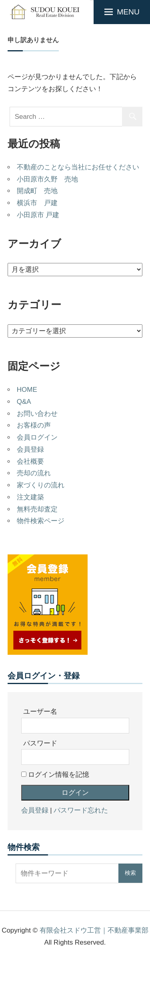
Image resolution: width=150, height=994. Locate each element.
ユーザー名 (40, 711)
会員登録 (30, 449)
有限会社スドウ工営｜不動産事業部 (94, 930)
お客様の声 (34, 425)
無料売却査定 (37, 509)
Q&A (24, 401)
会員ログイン (37, 437)
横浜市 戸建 (37, 203)
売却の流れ (34, 473)
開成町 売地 (37, 191)
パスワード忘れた (81, 810)
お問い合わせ (37, 414)
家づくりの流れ (40, 485)
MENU (128, 12)
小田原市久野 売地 (47, 179)
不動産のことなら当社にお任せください (78, 167)
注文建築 (30, 497)
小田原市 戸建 (38, 215)
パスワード (40, 743)
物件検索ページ (40, 521)
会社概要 (30, 461)
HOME (27, 389)
